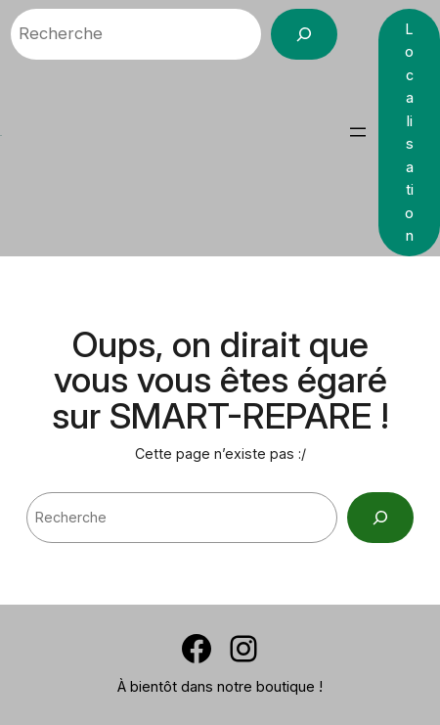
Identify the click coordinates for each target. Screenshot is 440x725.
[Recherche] (304, 34)
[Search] (380, 517)
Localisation (409, 132)
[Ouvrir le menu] (358, 132)
